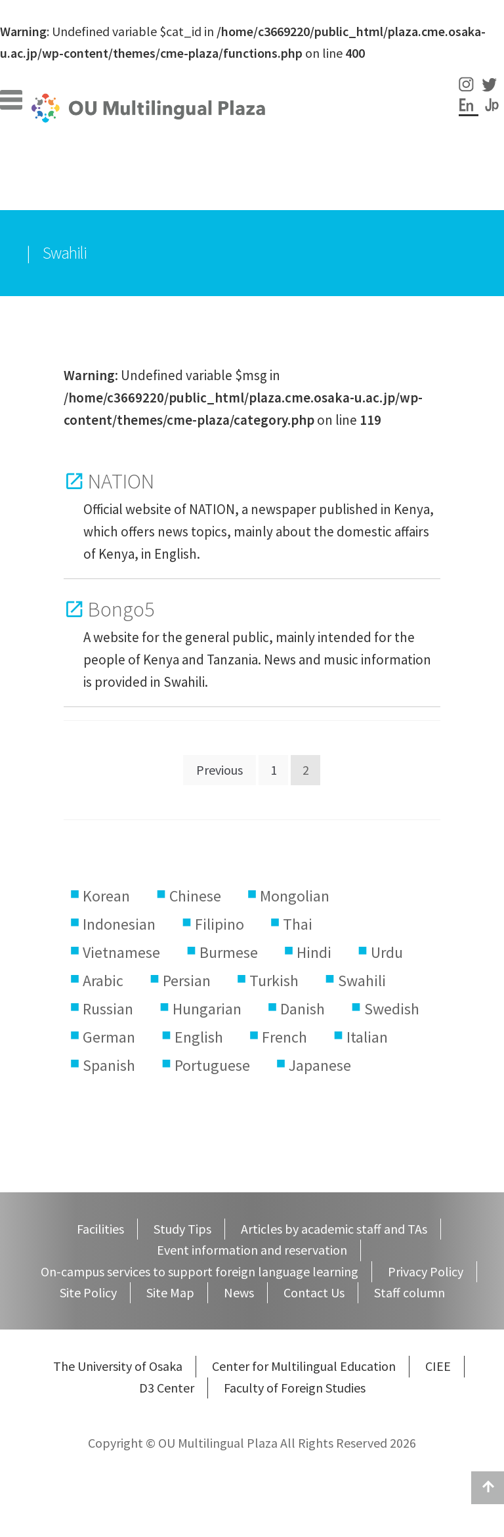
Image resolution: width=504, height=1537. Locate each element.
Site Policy (88, 1292)
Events (380, 164)
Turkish (274, 980)
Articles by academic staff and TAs (334, 1229)
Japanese (320, 1065)
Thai (297, 924)
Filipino (219, 924)
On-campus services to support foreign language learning (199, 1271)
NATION (121, 480)
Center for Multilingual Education (304, 1366)
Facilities (77, 164)
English (199, 1037)
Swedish (391, 1009)
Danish (302, 1009)
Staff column (296, 164)
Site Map (170, 1292)
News (239, 1292)
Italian (367, 1037)
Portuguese (212, 1065)
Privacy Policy (425, 1271)
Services (203, 186)
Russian (108, 1009)
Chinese (195, 896)
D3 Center (166, 1387)
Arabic (103, 980)
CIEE (438, 1366)
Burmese (229, 952)
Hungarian (207, 1009)
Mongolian (294, 896)
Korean (106, 896)
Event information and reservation (252, 1250)
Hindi (314, 952)
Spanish (109, 1065)
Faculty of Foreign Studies (295, 1387)
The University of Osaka (117, 1366)
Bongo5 (121, 608)
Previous (219, 770)
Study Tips (181, 164)
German (109, 1037)
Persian (187, 980)
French (284, 1037)
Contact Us (314, 1292)
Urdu (387, 952)
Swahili (362, 980)
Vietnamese (121, 952)
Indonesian (119, 924)
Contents (280, 186)
